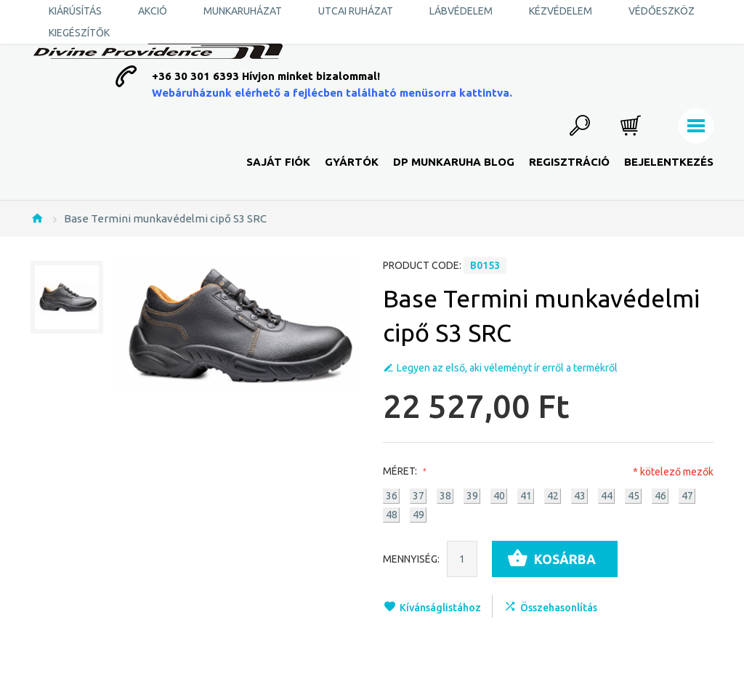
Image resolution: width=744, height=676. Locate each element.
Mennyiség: (411, 559)
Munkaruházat (242, 11)
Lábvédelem (461, 11)
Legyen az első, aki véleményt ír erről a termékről (507, 368)
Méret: (403, 471)
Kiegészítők (79, 33)
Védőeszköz (661, 11)
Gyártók (352, 162)
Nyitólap (37, 218)
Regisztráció (569, 162)
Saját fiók (278, 162)
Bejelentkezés (668, 162)
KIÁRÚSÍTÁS (75, 11)
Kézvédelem (560, 11)
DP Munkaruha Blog (453, 162)
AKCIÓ (152, 11)
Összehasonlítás (558, 607)
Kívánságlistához (440, 607)
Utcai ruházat (355, 11)
